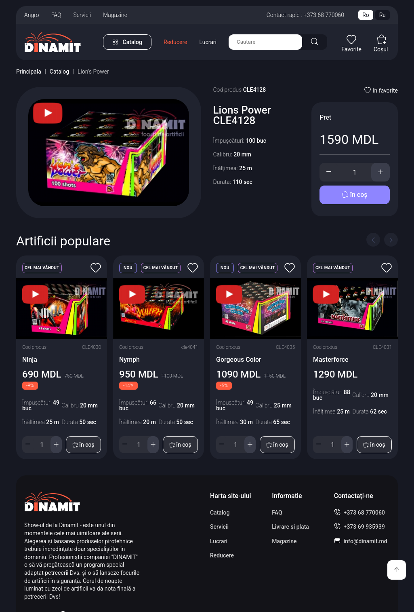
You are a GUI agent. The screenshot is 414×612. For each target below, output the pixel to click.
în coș (355, 194)
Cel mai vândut (42, 268)
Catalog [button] (132, 42)
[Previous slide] (373, 240)
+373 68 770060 (364, 512)
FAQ (56, 15)
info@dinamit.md (365, 541)
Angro (31, 15)
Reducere (175, 42)
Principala (28, 71)
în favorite (381, 90)
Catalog (59, 71)
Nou (128, 268)
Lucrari (207, 42)
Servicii (82, 15)
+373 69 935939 (364, 526)
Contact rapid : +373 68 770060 (305, 15)
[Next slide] (391, 240)
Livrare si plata (290, 526)
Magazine (115, 15)
